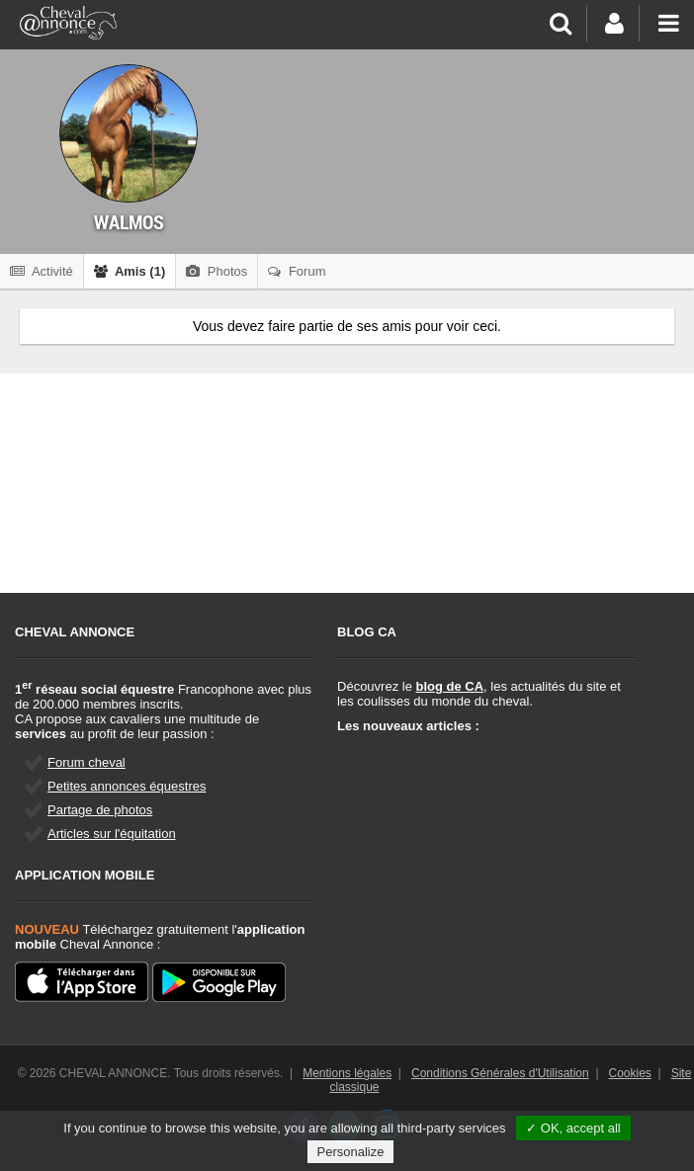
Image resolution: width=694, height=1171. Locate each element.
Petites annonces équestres (126, 786)
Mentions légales (347, 1073)
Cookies (630, 1073)
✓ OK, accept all (573, 1128)
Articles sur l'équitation (111, 833)
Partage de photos (99, 809)
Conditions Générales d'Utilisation (500, 1073)
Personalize (351, 1151)
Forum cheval (86, 762)
